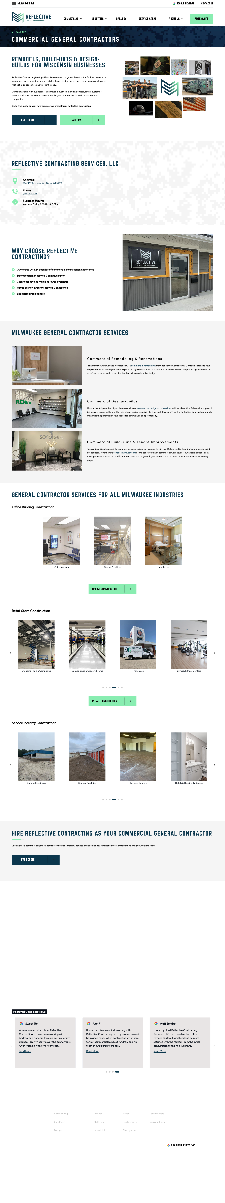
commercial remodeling (143, 365)
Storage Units (131, 1132)
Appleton (190, 922)
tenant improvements (125, 452)
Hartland (130, 938)
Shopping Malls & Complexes (36, 671)
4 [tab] (114, 688)
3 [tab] (109, 688)
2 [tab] (106, 688)
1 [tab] (103, 688)
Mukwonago (78, 922)
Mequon (190, 955)
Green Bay (191, 938)
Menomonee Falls (135, 922)
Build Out (59, 1123)
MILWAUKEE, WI (23, 3)
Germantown (23, 947)
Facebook (21, 1165)
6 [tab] (122, 688)
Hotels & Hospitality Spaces (189, 784)
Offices (98, 1115)
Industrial (99, 1132)
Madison (190, 947)
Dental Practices (112, 567)
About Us (156, 1106)
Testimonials (157, 1115)
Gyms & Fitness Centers (189, 671)
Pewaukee (21, 955)
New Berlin (77, 930)
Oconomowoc (133, 947)
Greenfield (131, 963)
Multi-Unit (100, 1123)
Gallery (121, 18)
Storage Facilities (87, 784)
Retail (126, 1115)
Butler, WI (44, 1145)
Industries (97, 18)
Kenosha (76, 972)
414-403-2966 (24, 1155)
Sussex (129, 930)
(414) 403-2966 (30, 193)
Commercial (71, 18)
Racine (189, 930)
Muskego (76, 938)
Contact (186, 1106)
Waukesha (21, 930)
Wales (74, 947)
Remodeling (61, 1115)
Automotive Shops (36, 784)
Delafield (130, 955)
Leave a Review (158, 1123)
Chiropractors (61, 567)
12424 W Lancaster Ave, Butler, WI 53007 (42, 183)
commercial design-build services (154, 408)
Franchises (138, 671)
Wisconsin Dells (194, 963)
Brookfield (21, 938)
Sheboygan (131, 972)
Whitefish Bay (23, 980)
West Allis (21, 963)
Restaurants (130, 1123)
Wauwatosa (22, 972)
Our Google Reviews (181, 1147)
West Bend (77, 963)
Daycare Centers (138, 784)
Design (58, 1132)
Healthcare (163, 567)
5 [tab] (118, 688)
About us (174, 18)
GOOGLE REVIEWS (183, 3)
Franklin (76, 955)
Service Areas (147, 18)
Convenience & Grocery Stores (87, 671)
